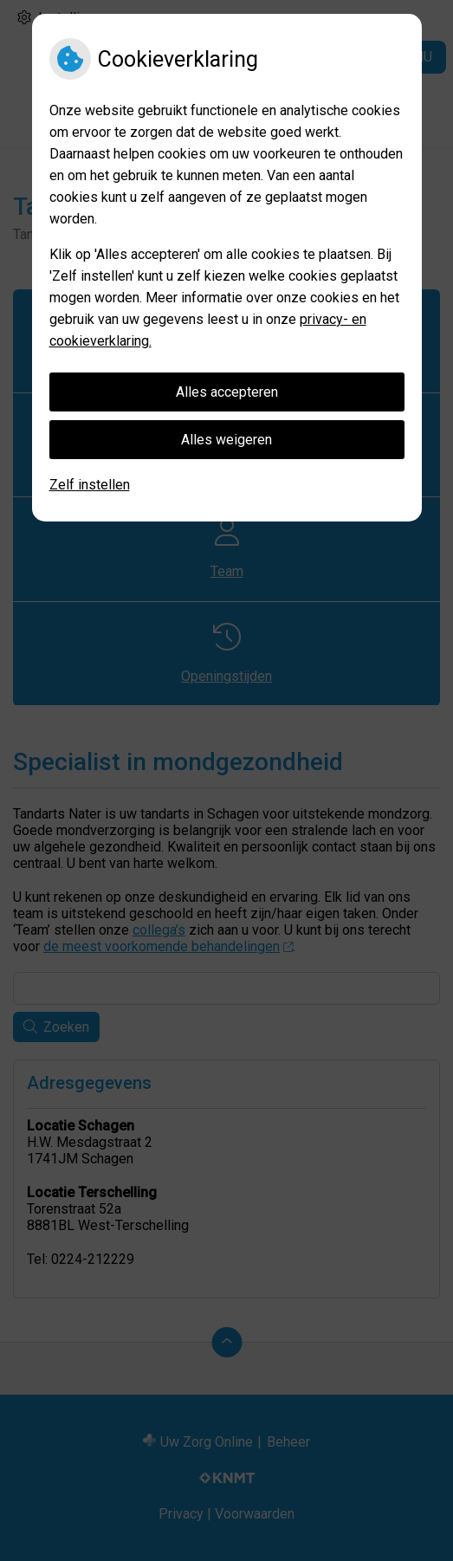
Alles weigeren (226, 439)
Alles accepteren (227, 392)
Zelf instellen (89, 484)
